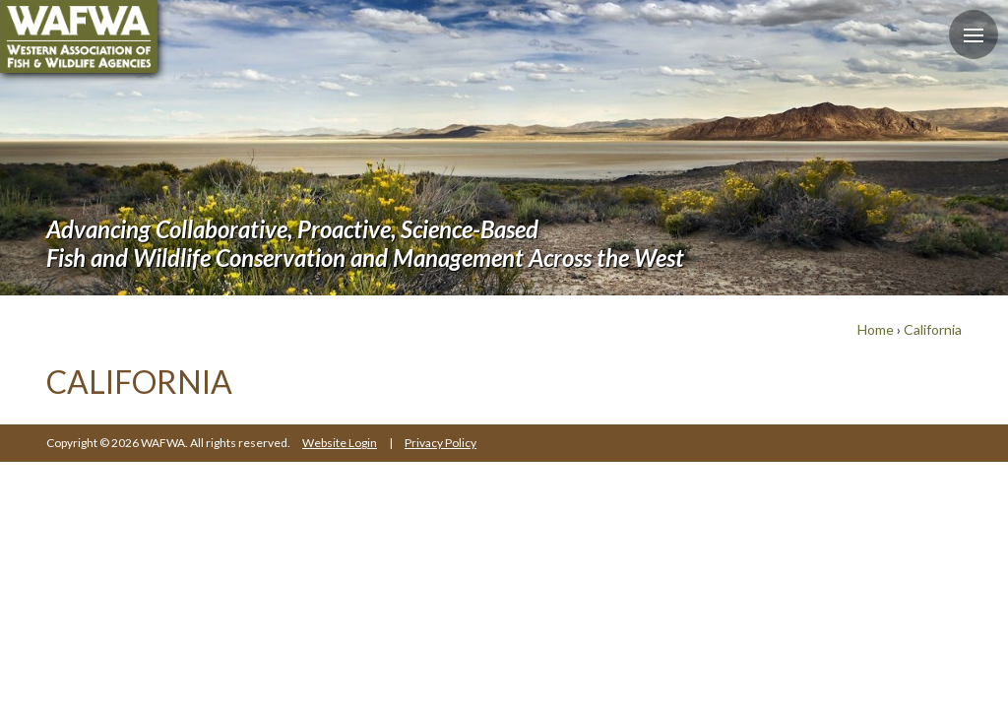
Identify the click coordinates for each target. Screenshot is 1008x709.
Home (875, 329)
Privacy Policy (440, 442)
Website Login (339, 442)
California (933, 329)
